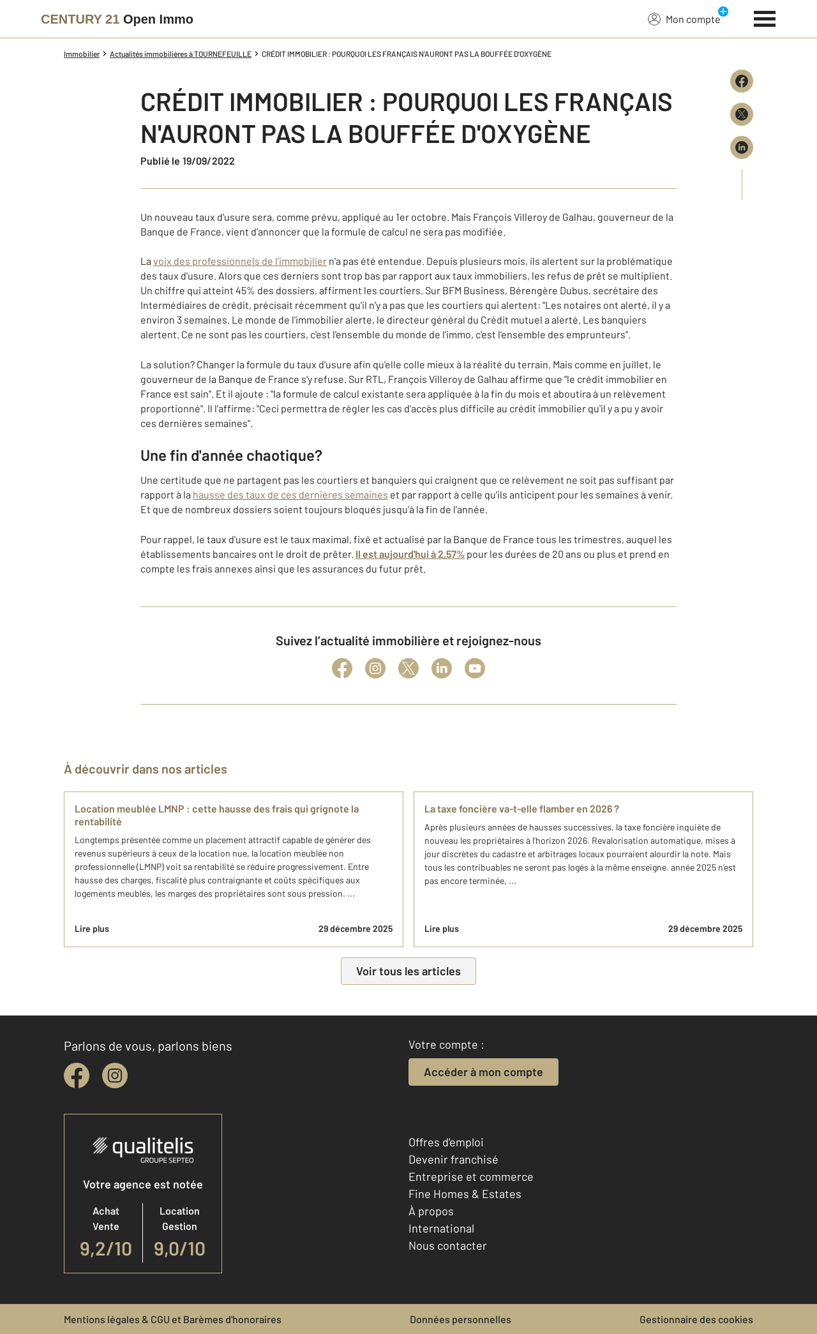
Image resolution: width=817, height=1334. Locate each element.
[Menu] (765, 17)
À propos (431, 1211)
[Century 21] (117, 19)
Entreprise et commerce (471, 1176)
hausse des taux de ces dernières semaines (290, 494)
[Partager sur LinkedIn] (741, 147)
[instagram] (115, 1075)
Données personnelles (460, 1319)
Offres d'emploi (446, 1142)
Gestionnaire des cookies (696, 1319)
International (441, 1228)
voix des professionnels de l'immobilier (240, 261)
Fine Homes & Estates (464, 1194)
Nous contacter (447, 1245)
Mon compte (684, 18)
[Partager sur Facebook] (741, 81)
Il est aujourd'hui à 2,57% (410, 554)
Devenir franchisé (453, 1159)
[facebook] (76, 1075)
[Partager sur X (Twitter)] (741, 114)
